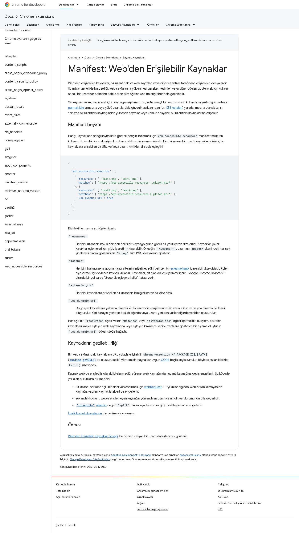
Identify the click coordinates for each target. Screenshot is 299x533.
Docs (9, 16)
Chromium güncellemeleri (153, 490)
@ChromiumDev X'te (231, 490)
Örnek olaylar (95, 4)
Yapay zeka (96, 24)
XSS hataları (174, 108)
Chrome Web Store (178, 24)
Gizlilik (72, 525)
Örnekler (153, 24)
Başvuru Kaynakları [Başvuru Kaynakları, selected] (123, 24)
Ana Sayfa (74, 57)
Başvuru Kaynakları (134, 57)
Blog (114, 4)
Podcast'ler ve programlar (152, 509)
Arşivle (141, 503)
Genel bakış (12, 24)
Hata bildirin (63, 490)
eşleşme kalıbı (179, 269)
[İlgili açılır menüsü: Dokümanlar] (78, 4)
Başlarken (33, 24)
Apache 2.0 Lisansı (190, 455)
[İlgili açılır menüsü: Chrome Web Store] (195, 24)
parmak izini (76, 108)
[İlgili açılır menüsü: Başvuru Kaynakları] (139, 24)
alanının (91, 405)
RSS (220, 509)
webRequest (153, 387)
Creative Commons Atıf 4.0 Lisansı (131, 455)
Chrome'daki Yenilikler (138, 4)
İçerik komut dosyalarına (85, 413)
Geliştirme (53, 24)
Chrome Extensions (37, 16)
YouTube (223, 497)
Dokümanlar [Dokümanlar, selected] (66, 4)
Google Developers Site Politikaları (90, 459)
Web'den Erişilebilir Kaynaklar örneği (93, 436)
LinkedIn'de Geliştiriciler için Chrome (240, 503)
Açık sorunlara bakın (68, 497)
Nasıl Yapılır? (74, 24)
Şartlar (60, 525)
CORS (165, 360)
